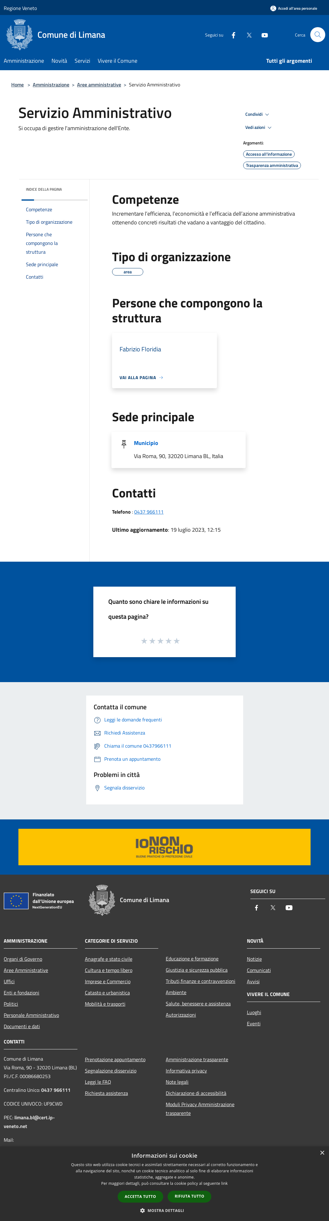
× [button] (322, 1153)
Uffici (9, 981)
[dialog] (164, 1183)
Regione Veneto (20, 8)
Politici (11, 1004)
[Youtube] (262, 34)
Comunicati (259, 970)
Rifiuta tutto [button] (189, 1196)
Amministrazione (51, 84)
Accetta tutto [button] (140, 1196)
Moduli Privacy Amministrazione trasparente (200, 1109)
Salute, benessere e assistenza (198, 1003)
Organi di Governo (23, 959)
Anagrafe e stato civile (108, 959)
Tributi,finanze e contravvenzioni (200, 981)
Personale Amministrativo (31, 1015)
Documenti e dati (22, 1026)
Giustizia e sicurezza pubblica (197, 970)
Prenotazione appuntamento (115, 1059)
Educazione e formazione (192, 958)
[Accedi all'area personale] (293, 8)
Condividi (258, 114)
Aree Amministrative (26, 970)
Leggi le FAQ (98, 1082)
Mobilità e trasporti (105, 1004)
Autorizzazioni (181, 1014)
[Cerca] (317, 34)
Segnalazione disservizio (110, 1070)
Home (17, 84)
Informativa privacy (186, 1070)
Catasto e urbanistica (107, 992)
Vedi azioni (259, 127)
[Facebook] (231, 34)
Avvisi (253, 981)
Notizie (254, 959)
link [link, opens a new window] (224, 1183)
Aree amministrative (99, 84)
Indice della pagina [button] (44, 189)
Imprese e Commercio (107, 981)
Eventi (254, 1023)
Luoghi (254, 1012)
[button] (164, 1210)
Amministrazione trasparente (197, 1059)
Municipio (146, 443)
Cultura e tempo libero (108, 970)
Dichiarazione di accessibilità (196, 1093)
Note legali (177, 1082)
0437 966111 (149, 511)
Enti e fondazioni (21, 992)
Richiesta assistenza (106, 1093)
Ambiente (176, 992)
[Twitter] (246, 34)
